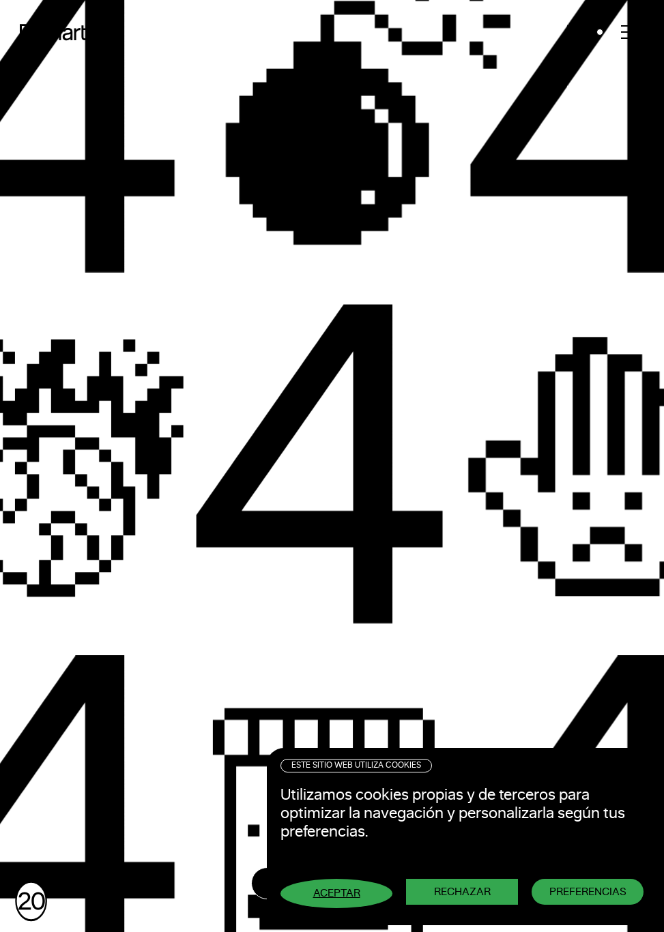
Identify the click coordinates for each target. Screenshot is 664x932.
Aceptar (336, 893)
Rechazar (462, 891)
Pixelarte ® (65, 32)
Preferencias (587, 891)
